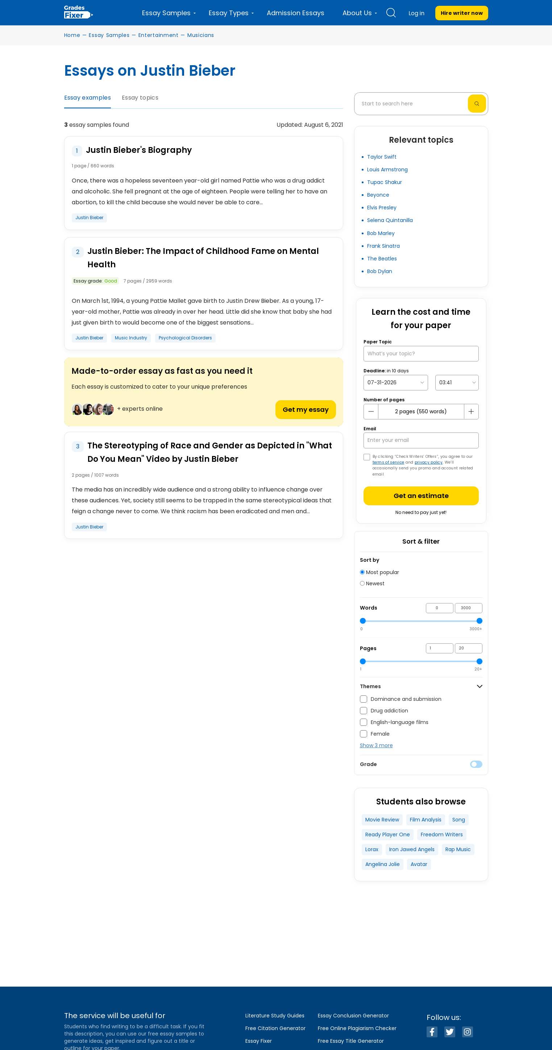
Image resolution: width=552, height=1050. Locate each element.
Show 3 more (376, 745)
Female (375, 733)
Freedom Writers (442, 834)
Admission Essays (295, 12)
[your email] (421, 440)
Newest (372, 583)
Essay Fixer (258, 1041)
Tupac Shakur (384, 182)
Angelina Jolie (382, 864)
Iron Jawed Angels (412, 849)
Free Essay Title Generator (351, 1041)
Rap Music (458, 849)
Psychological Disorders (185, 338)
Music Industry (131, 338)
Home (72, 35)
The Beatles (382, 258)
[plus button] (471, 411)
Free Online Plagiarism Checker (357, 1028)
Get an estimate (421, 495)
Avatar (419, 864)
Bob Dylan (379, 271)
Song (458, 819)
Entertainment (158, 35)
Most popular (379, 572)
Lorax (371, 849)
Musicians (200, 35)
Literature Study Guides (274, 1015)
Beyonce (378, 194)
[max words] (468, 608)
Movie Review (382, 819)
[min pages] (439, 648)
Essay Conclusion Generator (353, 1015)
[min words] (439, 608)
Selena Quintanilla (390, 220)
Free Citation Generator (275, 1028)
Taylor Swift (382, 156)
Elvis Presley (382, 207)
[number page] (421, 411)
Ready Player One (387, 834)
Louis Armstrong (387, 169)
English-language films (394, 722)
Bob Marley (381, 233)
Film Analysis (425, 819)
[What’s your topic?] (421, 353)
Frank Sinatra (383, 246)
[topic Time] (457, 382)
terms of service (388, 462)
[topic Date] (396, 382)
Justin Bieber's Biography (139, 150)
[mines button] (371, 411)
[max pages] (468, 648)
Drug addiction (384, 710)
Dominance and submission (400, 699)
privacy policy (429, 462)
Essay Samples (109, 35)
